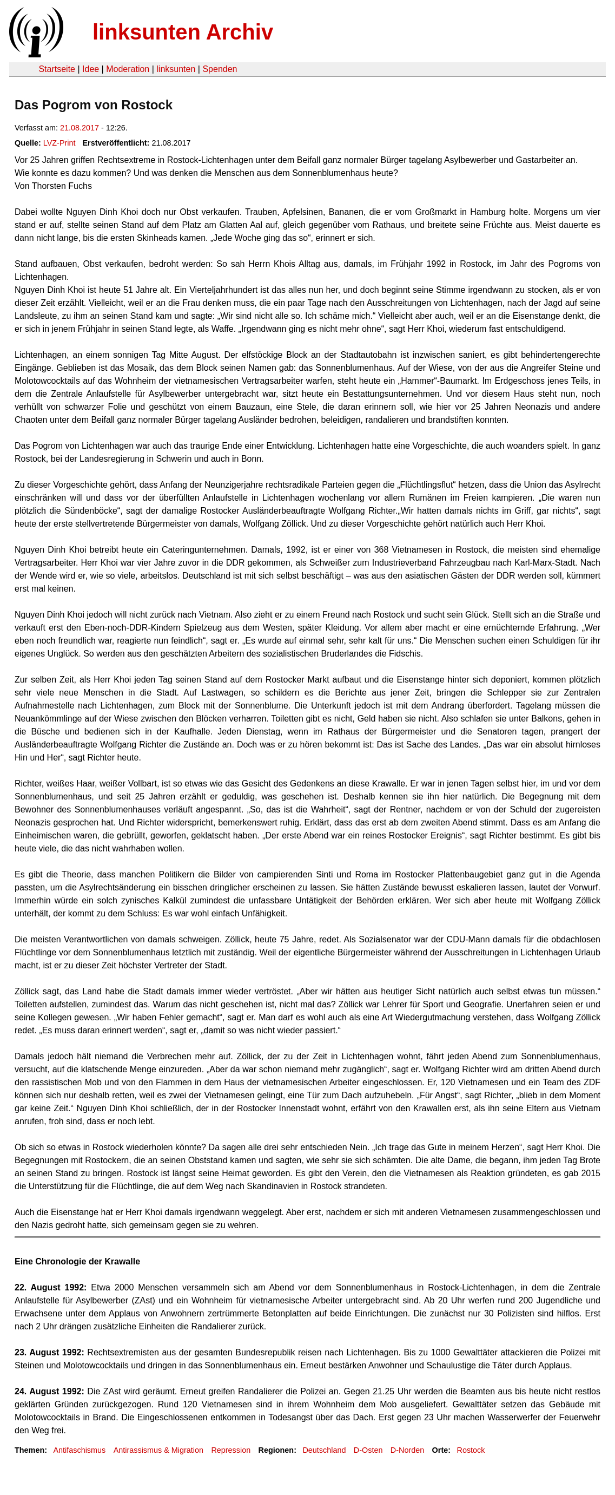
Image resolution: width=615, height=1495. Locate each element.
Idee (90, 69)
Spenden (219, 69)
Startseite (56, 69)
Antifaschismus (79, 1450)
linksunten (175, 69)
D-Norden (407, 1450)
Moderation (127, 69)
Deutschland (324, 1450)
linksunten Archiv (182, 32)
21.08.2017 (79, 127)
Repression (230, 1450)
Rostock (471, 1450)
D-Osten (368, 1450)
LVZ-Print (59, 143)
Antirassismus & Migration (158, 1450)
